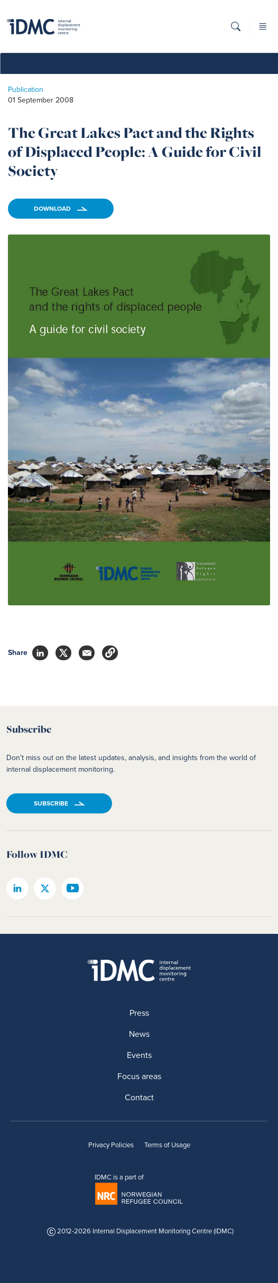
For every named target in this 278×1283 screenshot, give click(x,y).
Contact (139, 1097)
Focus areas (139, 1076)
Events (139, 1055)
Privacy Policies (111, 1145)
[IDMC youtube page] (72, 888)
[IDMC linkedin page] (17, 888)
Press (139, 1013)
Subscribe (51, 803)
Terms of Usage (167, 1145)
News (139, 1034)
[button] (235, 30)
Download (52, 208)
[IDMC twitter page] (45, 888)
